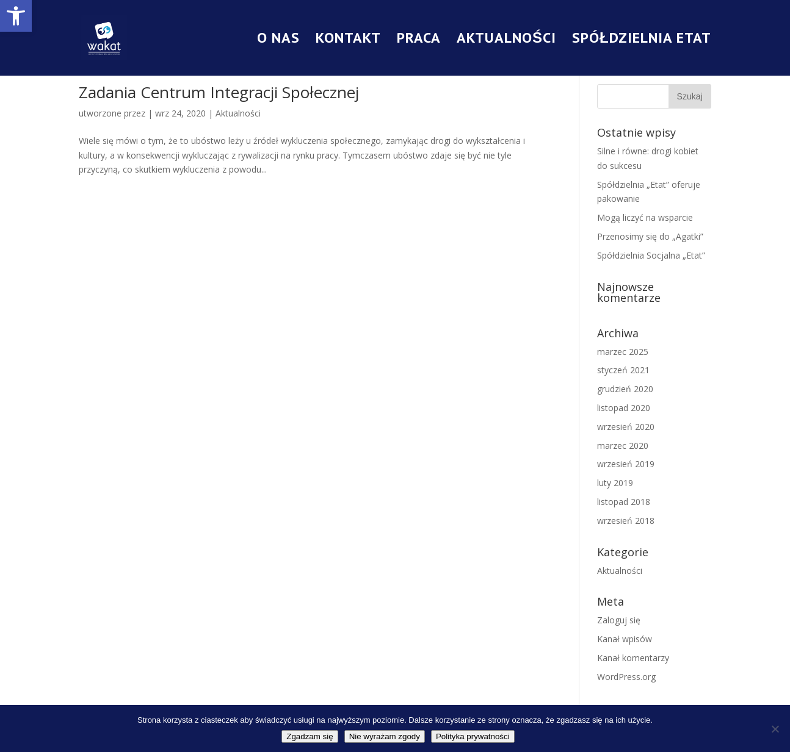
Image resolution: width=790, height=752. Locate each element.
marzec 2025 (622, 351)
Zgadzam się (309, 736)
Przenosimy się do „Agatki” (650, 236)
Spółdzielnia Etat (641, 40)
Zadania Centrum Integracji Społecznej (219, 92)
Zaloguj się (618, 620)
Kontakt (348, 40)
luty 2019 (615, 483)
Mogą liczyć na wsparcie (645, 217)
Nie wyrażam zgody (384, 736)
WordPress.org (626, 676)
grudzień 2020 (625, 389)
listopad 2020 (623, 408)
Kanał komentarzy (633, 658)
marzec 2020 (622, 445)
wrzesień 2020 (625, 426)
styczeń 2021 (623, 370)
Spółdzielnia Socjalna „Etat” (651, 255)
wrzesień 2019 (625, 464)
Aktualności (506, 40)
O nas (278, 40)
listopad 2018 (623, 501)
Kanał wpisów (624, 639)
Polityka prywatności (473, 736)
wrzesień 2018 (625, 520)
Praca (419, 40)
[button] (16, 16)
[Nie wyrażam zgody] (775, 729)
